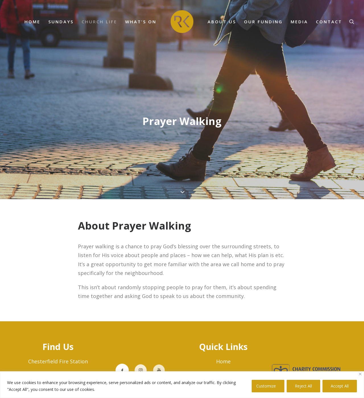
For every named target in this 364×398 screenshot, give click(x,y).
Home (223, 361)
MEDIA (299, 21)
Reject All (303, 386)
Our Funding (263, 21)
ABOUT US (222, 21)
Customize (266, 386)
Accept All (340, 386)
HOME (32, 21)
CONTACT (329, 21)
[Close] (360, 374)
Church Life (99, 21)
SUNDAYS (61, 21)
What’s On (140, 21)
